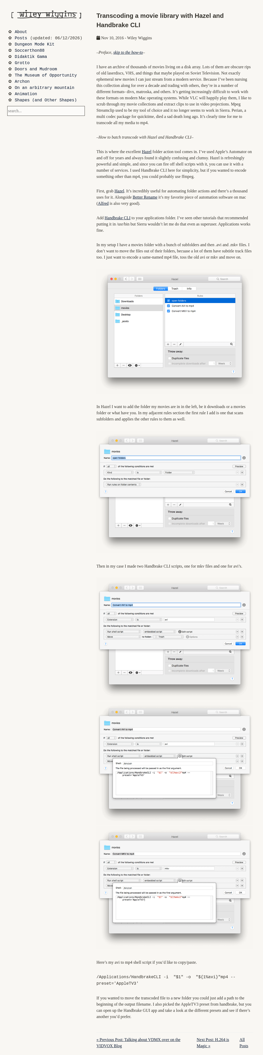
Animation (26, 94)
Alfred (103, 203)
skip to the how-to (128, 52)
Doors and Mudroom (36, 69)
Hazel (147, 151)
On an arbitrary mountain (44, 88)
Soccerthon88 (29, 50)
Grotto (22, 63)
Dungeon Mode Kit (35, 44)
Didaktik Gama (31, 57)
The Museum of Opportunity (46, 75)
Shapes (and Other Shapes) (46, 100)
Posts (21, 38)
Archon (22, 81)
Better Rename (145, 197)
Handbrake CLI (118, 218)
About (21, 32)
